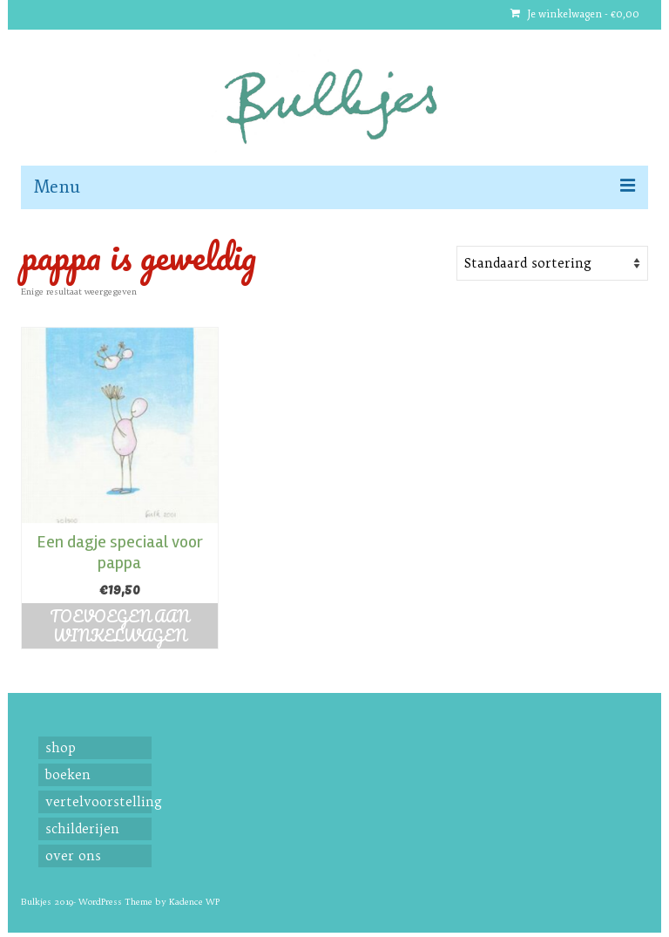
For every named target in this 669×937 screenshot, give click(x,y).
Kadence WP (194, 901)
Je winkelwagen (574, 14)
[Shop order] (552, 263)
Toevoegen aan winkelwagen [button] (119, 626)
